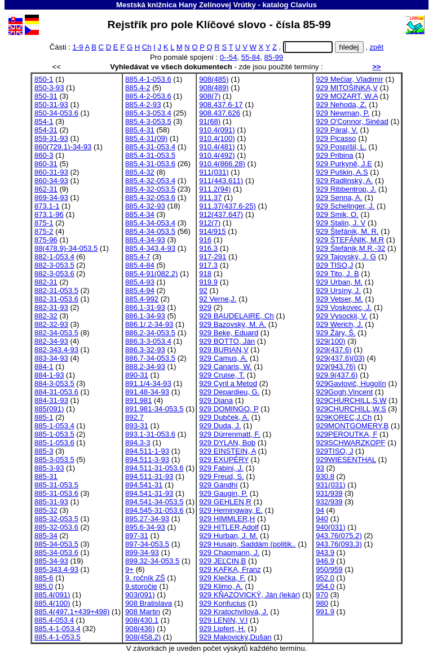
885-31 (46, 476)
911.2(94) (215, 189)
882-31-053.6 (56, 299)
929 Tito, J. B (337, 273)
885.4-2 (137, 87)
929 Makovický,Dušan (235, 637)
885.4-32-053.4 (150, 180)
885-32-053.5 (56, 518)
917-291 (212, 256)
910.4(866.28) (222, 163)
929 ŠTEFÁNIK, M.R (350, 240)
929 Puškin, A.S (342, 172)
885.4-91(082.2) (151, 273)
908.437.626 (219, 113)
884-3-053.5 (54, 383)
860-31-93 (51, 172)
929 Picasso (336, 138)
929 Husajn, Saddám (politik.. (247, 544)
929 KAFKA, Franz (229, 569)
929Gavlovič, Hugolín (351, 383)
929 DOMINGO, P (228, 409)
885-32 (46, 510)
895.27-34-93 (147, 518)
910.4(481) (217, 147)
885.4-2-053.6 (148, 96)
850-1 (44, 79)
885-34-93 (51, 561)
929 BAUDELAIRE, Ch (236, 316)
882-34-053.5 (56, 332)
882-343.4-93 (56, 349)
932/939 (329, 502)
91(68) (209, 121)
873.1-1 (46, 206)
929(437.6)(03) (340, 358)
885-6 (44, 578)
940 (322, 518)
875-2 (44, 231)
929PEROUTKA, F (346, 434)
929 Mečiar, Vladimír (349, 79)
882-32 (46, 316)
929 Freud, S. (221, 476)
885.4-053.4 (54, 620)
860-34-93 (51, 180)
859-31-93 (51, 138)
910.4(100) (217, 138)
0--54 (228, 57)
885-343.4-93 (56, 569)
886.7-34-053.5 (150, 358)
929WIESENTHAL (346, 459)
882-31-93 (51, 307)
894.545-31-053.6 (154, 510)
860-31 (46, 163)
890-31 (136, 375)
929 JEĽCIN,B (222, 561)
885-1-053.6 (54, 442)
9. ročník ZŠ (145, 578)
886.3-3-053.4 (148, 341)
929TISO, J (334, 451)
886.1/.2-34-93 (149, 324)
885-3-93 (49, 468)
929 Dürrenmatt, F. (229, 434)
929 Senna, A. (339, 197)
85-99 (274, 57)
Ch (147, 47)
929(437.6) (333, 349)
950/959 (329, 569)
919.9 (208, 282)
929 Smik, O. (337, 214)
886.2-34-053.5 (150, 332)
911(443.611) (221, 180)
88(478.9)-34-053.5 (66, 248)
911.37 (210, 197)
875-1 (44, 223)
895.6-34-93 (145, 527)
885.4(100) (52, 603)
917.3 (208, 265)
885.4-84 (139, 265)
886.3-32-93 (145, 349)
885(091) (49, 409)
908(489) (213, 87)
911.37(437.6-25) (227, 206)
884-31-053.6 (56, 392)
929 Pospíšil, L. (341, 147)
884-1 (44, 366)
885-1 (44, 417)
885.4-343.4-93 (150, 248)
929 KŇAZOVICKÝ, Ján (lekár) (249, 595)
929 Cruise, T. (222, 375)
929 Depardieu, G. (229, 392)
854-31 (46, 130)
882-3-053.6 (54, 273)
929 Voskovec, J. (344, 307)
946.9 (325, 561)
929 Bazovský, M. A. (232, 324)
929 (205, 307)
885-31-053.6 (56, 493)
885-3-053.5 (54, 459)
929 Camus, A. (223, 358)
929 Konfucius (222, 603)
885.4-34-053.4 (150, 223)
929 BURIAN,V (223, 349)
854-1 (44, 121)
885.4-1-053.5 (57, 637)
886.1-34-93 (145, 316)
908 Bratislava (148, 603)
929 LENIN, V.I (223, 620)
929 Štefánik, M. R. (347, 231)
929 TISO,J (334, 265)
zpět (376, 47)
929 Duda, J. (220, 425)
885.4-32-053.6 (150, 197)
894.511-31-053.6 (154, 468)
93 (320, 468)
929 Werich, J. (339, 324)
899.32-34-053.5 (152, 561)
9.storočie (141, 586)
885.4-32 (139, 172)
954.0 (325, 586)
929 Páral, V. (337, 130)
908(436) (139, 628)
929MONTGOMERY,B (352, 425)
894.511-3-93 (147, 459)
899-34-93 (142, 552)
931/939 (329, 493)
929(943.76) (336, 366)
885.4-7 (137, 256)
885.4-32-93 (145, 206)
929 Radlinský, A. (344, 180)
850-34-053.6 (56, 113)
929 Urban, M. (339, 282)
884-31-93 (51, 400)
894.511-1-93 (147, 451)
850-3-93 (49, 87)
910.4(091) (217, 130)
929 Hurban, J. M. (228, 535)
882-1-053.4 (54, 256)
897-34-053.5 (147, 544)
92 (203, 290)
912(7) (209, 223)
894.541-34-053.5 (154, 502)
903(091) (139, 595)
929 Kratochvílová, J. (233, 611)
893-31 (136, 425)
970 (322, 595)
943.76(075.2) (339, 535)
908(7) (209, 96)
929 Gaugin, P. (223, 493)
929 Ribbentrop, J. (346, 189)
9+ (129, 569)
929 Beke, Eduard (228, 332)
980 (322, 603)
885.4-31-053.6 (150, 163)
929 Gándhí (218, 485)
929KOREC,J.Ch (344, 417)
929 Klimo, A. (220, 586)
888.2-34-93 (145, 366)
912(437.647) (221, 214)
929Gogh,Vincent (344, 392)
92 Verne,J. (217, 299)
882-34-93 (51, 341)
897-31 (136, 535)
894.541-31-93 (149, 493)
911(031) (213, 172)
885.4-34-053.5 (150, 231)
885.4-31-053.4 (150, 147)
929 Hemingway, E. (231, 510)
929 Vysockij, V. (342, 316)
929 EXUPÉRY (224, 459)
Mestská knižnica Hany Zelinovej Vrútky (186, 5)
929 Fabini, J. (221, 468)
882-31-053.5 (56, 290)
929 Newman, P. (342, 113)
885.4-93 (139, 282)
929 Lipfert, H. (222, 628)
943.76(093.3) (339, 544)
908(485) (213, 79)
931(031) (330, 485)
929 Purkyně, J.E (344, 163)
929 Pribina (334, 155)
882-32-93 (51, 324)
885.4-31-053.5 (150, 155)
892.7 (134, 417)
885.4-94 (139, 290)
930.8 (325, 476)
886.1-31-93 (145, 307)
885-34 (46, 535)
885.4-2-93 (143, 104)
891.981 (138, 400)
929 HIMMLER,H (227, 518)
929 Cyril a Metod (228, 383)
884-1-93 (49, 375)
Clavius (303, 5)
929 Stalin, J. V (340, 223)
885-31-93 (51, 502)
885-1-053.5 (54, 434)
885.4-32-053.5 (150, 189)
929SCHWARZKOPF (350, 442)
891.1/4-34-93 (148, 383)
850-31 (46, 96)
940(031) (330, 527)
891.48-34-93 (147, 392)
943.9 (325, 552)
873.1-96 (49, 214)
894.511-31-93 (149, 476)
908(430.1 (141, 620)
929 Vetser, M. (339, 299)
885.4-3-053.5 (148, 121)
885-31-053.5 (56, 485)
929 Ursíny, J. (338, 290)
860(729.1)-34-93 (62, 147)
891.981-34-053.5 (154, 409)
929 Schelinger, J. (345, 206)
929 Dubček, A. (224, 417)
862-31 (46, 189)
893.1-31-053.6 (150, 434)
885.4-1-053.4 (57, 628)
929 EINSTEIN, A (227, 451)
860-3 (44, 155)
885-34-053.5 (56, 544)
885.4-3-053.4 (148, 113)
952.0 (325, 578)
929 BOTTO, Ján (227, 341)
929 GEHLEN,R (225, 502)
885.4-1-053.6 (148, 79)
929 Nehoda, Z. (341, 104)
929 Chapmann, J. (229, 552)
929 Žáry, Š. (335, 332)
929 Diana (216, 400)
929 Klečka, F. (222, 578)
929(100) (330, 341)
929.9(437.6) (336, 375)
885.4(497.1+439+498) (71, 611)
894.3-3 (137, 442)
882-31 (46, 282)
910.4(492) (217, 155)
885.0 (43, 586)
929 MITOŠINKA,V (347, 87)
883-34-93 (51, 358)
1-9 (78, 47)
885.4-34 (139, 214)
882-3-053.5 (54, 265)
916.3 (208, 248)
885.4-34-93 (145, 240)
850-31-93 (51, 104)
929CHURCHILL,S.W (351, 400)
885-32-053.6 (56, 527)
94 (320, 510)
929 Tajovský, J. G (346, 256)
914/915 (212, 231)
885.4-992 (141, 299)
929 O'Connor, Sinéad (352, 121)
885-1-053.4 (54, 425)
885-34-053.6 (56, 552)
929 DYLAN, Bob (227, 442)
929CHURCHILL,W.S (351, 409)
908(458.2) (143, 637)
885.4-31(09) (146, 138)
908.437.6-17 (220, 104)
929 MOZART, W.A (347, 96)
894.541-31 (143, 485)
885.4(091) (52, 595)
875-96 (46, 240)
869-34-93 (51, 197)
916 (205, 240)
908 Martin (142, 611)
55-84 (250, 57)
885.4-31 (139, 130)
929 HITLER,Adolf (229, 527)
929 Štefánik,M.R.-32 (350, 248)
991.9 (325, 611)
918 (205, 273)
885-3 (44, 451)
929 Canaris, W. (225, 366)
